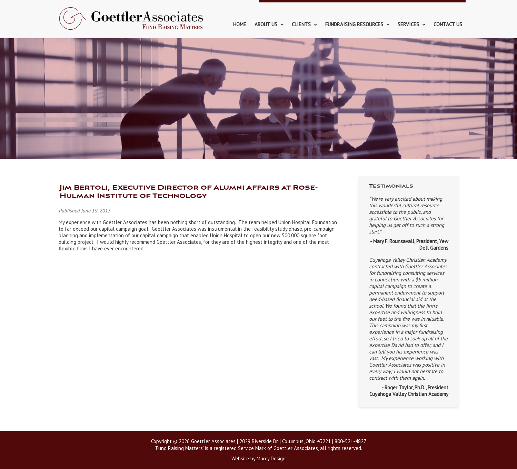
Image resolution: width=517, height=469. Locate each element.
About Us (266, 24)
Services (408, 24)
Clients (301, 24)
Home (239, 24)
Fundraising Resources (354, 24)
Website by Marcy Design (258, 458)
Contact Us (448, 24)
